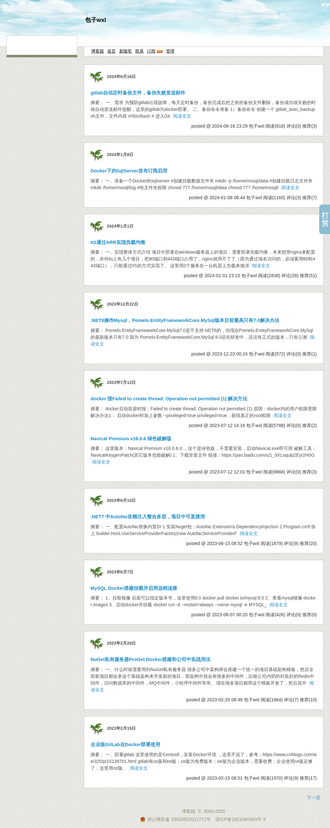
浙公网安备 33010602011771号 (175, 819)
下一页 (313, 797)
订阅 (151, 51)
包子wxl (95, 20)
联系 (139, 51)
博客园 (97, 51)
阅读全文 (182, 116)
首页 (111, 51)
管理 (170, 51)
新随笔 (125, 51)
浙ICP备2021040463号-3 (240, 819)
